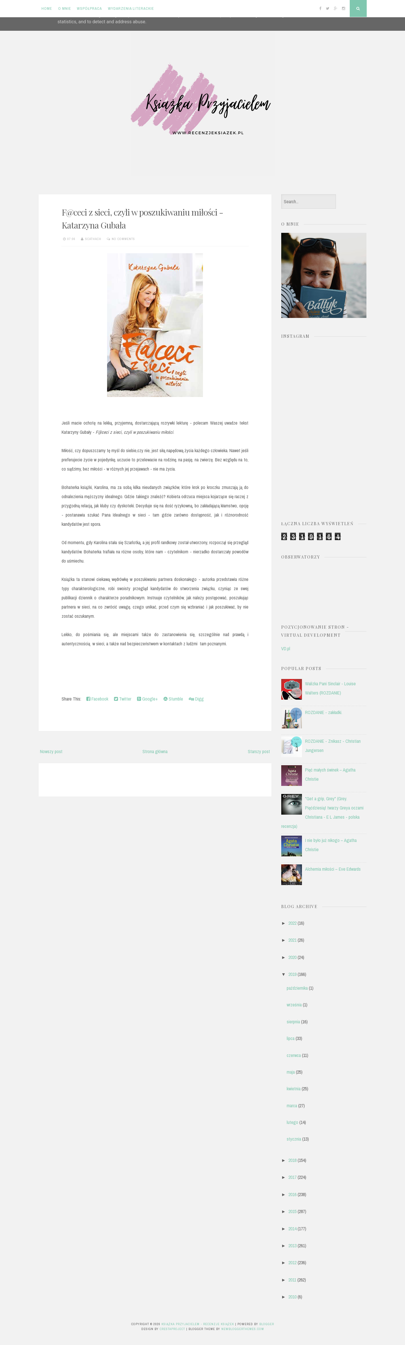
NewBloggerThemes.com (242, 1329)
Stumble (173, 699)
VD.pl (285, 648)
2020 (292, 957)
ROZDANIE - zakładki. (323, 712)
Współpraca (89, 8)
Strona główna (155, 751)
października (297, 988)
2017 (292, 1177)
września (294, 1004)
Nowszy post (51, 751)
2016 (292, 1194)
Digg (196, 699)
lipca (290, 1038)
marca (292, 1105)
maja (291, 1072)
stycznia (294, 1139)
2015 (292, 1211)
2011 (292, 1280)
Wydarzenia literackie (131, 8)
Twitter (122, 699)
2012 (292, 1262)
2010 (292, 1297)
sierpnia (293, 1021)
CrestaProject (172, 1329)
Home (46, 8)
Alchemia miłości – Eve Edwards (333, 869)
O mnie (64, 8)
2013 (292, 1245)
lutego (292, 1122)
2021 (292, 940)
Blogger (266, 1324)
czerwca (294, 1055)
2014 (292, 1228)
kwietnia (294, 1088)
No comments (123, 239)
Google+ (147, 699)
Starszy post (259, 751)
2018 (292, 1160)
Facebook (97, 699)
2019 (292, 974)
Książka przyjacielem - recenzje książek (197, 1324)
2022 (292, 923)
